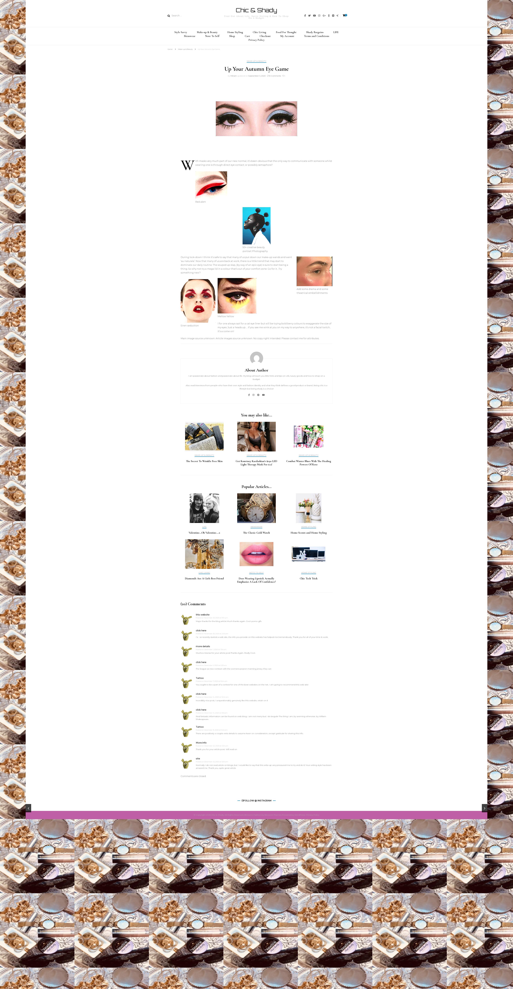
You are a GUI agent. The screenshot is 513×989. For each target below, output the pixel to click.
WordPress (299, 816)
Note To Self (212, 36)
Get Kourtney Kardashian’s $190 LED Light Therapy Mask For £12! (256, 464)
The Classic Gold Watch (256, 534)
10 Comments (275, 77)
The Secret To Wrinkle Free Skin (204, 463)
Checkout (265, 36)
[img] (305, 15)
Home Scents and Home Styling (309, 534)
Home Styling (235, 31)
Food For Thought (286, 31)
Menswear (189, 36)
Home (170, 51)
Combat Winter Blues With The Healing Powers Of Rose (308, 464)
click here (201, 632)
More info (201, 744)
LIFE (336, 31)
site (198, 760)
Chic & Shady (256, 9)
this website (202, 616)
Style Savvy (180, 31)
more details (203, 648)
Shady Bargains (315, 31)
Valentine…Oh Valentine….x (204, 534)
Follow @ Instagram (258, 802)
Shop (232, 36)
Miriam (234, 77)
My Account (287, 36)
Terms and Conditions (316, 36)
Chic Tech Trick (309, 580)
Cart (247, 36)
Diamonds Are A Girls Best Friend (204, 580)
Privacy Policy (257, 41)
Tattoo (200, 679)
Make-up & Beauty (207, 31)
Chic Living (259, 31)
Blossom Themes (273, 816)
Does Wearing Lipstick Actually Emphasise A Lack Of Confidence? (256, 582)
